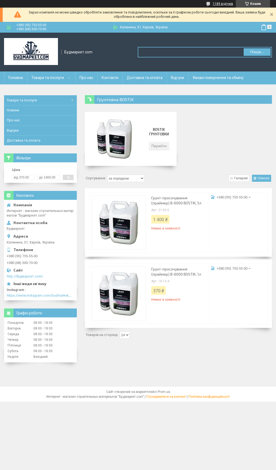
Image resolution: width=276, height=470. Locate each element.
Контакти (110, 78)
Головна (15, 78)
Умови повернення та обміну (218, 78)
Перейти (159, 145)
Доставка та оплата (145, 78)
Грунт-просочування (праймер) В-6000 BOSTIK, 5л (176, 200)
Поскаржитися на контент (166, 397)
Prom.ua (164, 392)
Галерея (241, 178)
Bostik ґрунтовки (159, 131)
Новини (13, 110)
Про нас (86, 78)
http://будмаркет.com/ (25, 276)
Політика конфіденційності (209, 397)
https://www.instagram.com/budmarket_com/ (40, 295)
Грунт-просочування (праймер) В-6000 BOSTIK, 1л (176, 271)
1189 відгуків (223, 4)
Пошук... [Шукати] (257, 52)
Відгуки (177, 78)
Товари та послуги (47, 78)
